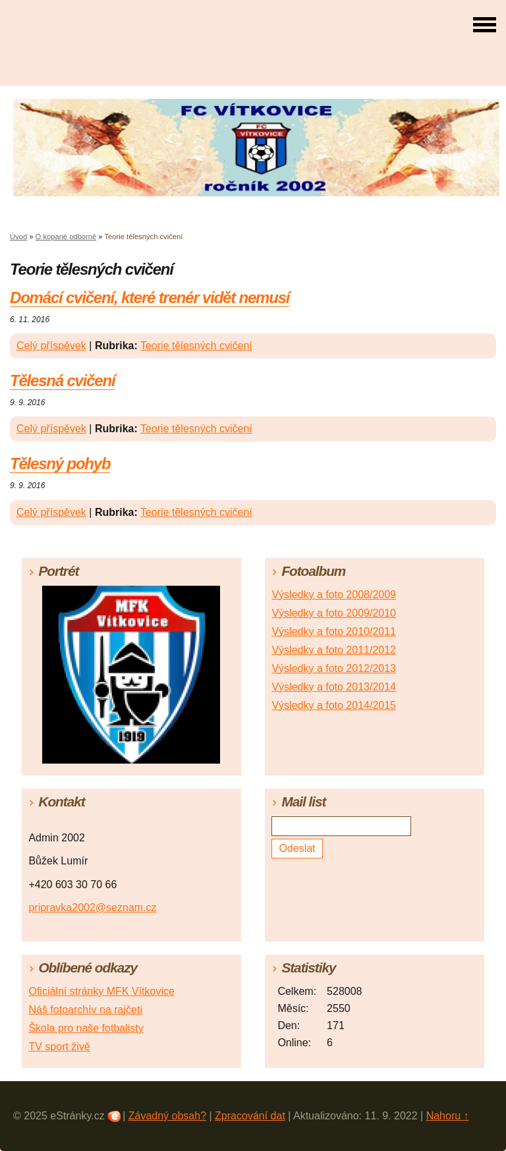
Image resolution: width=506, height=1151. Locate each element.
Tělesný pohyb (60, 463)
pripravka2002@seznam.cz (92, 907)
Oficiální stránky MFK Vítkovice (101, 991)
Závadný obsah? (167, 1115)
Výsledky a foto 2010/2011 (333, 631)
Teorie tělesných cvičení (196, 345)
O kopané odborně (66, 236)
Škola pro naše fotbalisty (85, 1028)
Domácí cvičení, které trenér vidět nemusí (149, 297)
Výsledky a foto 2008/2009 (333, 594)
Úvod (18, 236)
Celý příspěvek (51, 345)
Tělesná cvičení (62, 380)
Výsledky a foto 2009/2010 (333, 613)
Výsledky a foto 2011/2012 (333, 650)
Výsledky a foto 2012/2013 (333, 668)
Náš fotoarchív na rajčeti (85, 1009)
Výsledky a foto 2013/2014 (333, 686)
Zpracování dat (250, 1115)
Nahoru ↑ (447, 1115)
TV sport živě (59, 1046)
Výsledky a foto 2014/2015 (333, 705)
